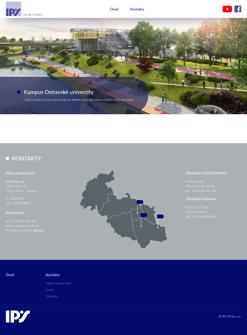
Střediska (52, 296)
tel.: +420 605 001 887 (201, 216)
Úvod (114, 9)
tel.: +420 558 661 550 (201, 190)
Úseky (50, 289)
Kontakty (137, 9)
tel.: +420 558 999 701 (21, 221)
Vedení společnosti (58, 283)
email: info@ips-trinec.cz (22, 225)
